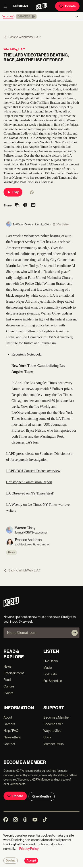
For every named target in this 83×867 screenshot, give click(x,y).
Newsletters (12, 737)
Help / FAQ (11, 730)
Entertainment (14, 673)
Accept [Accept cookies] (31, 860)
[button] (26, 16)
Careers (9, 724)
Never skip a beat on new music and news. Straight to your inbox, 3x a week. (40, 619)
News (11, 552)
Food (7, 680)
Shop (47, 737)
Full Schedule (52, 681)
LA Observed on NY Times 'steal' (30, 493)
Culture (9, 686)
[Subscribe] (74, 633)
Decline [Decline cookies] (10, 860)
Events (8, 693)
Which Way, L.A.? (14, 49)
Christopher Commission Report (29, 482)
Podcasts (50, 674)
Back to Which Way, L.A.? (22, 37)
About (8, 717)
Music (47, 667)
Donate (67, 6)
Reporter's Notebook (26, 354)
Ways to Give (52, 730)
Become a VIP (53, 724)
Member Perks (53, 744)
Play (13, 192)
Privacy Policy (29, 848)
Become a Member (56, 717)
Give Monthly (41, 796)
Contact (9, 744)
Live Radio (50, 661)
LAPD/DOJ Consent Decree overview (33, 471)
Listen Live (20, 6)
